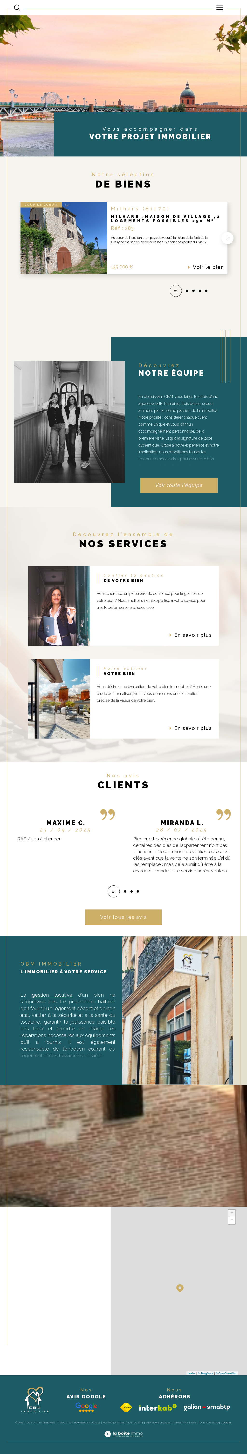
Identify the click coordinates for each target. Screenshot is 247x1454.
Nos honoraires (113, 1422)
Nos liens (189, 1422)
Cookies (226, 1422)
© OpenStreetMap (226, 1373)
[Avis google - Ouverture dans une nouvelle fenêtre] (86, 1407)
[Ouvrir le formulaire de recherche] (17, 7)
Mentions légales (158, 1422)
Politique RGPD (209, 1422)
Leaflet (192, 1373)
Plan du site (135, 1422)
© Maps (206, 1373)
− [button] (231, 1220)
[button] (226, 238)
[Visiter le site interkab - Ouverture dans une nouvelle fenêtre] (158, 1407)
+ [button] (231, 1213)
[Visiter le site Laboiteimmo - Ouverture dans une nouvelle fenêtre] (123, 1439)
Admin (177, 1422)
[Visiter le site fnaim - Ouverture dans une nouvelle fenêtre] (126, 1407)
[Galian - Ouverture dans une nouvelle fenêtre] (207, 1407)
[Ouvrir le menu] (219, 7)
